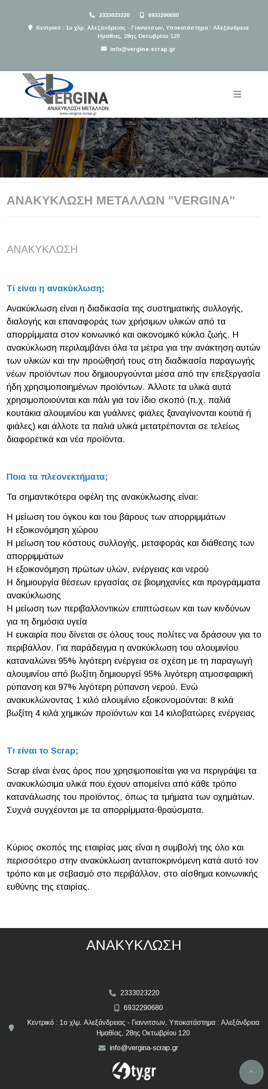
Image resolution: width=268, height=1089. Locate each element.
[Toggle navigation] (237, 94)
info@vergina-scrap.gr (143, 49)
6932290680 (163, 15)
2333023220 (114, 15)
